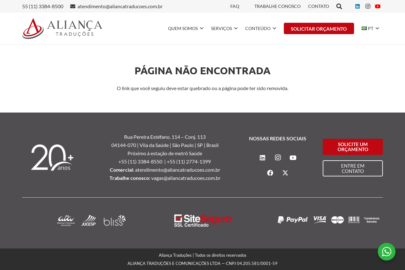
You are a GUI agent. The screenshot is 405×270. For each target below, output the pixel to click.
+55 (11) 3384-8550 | (142, 161)
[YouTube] (378, 6)
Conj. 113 (195, 137)
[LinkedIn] (357, 6)
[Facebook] (270, 173)
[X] (285, 173)
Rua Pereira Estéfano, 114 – (154, 137)
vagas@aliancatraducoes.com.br (186, 178)
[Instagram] (368, 6)
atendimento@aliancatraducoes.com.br (177, 170)
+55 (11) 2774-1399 (189, 161)
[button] (200, 28)
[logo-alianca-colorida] (62, 28)
